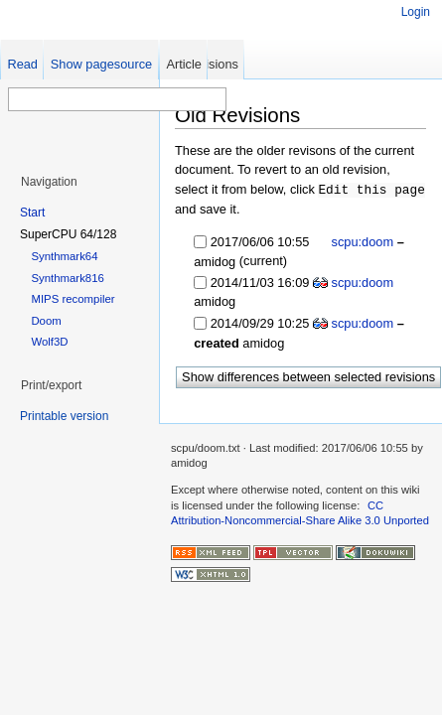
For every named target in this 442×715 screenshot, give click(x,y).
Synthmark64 (64, 256)
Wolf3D (49, 342)
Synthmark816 (67, 278)
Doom (46, 321)
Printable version (64, 416)
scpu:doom (360, 240)
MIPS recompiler (72, 299)
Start (32, 212)
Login (415, 12)
